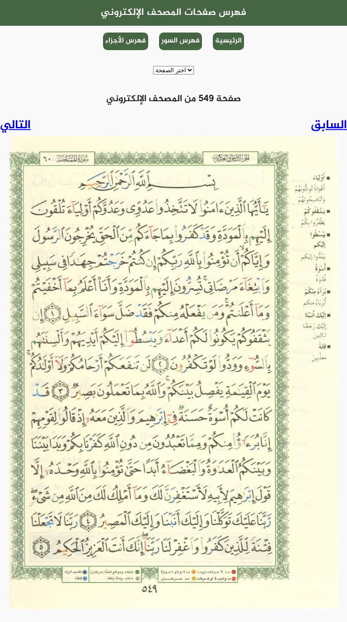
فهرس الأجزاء (125, 41)
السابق (329, 126)
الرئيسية (228, 41)
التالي (15, 126)
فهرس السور (180, 41)
